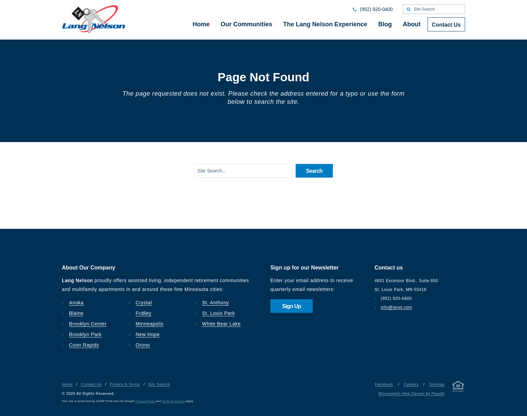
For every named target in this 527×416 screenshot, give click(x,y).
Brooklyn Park (85, 334)
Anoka (76, 302)
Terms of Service (173, 401)
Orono (143, 345)
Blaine (76, 313)
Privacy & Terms (125, 384)
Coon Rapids (84, 345)
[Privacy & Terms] (458, 388)
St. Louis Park (218, 313)
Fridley (144, 313)
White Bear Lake (221, 324)
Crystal (144, 302)
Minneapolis (150, 324)
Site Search (159, 384)
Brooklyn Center (88, 324)
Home (67, 384)
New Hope (148, 334)
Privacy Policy (145, 401)
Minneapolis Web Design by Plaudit (411, 393)
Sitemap (437, 384)
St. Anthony (215, 302)
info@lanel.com (396, 307)
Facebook (384, 384)
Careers (411, 384)
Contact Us (91, 384)
